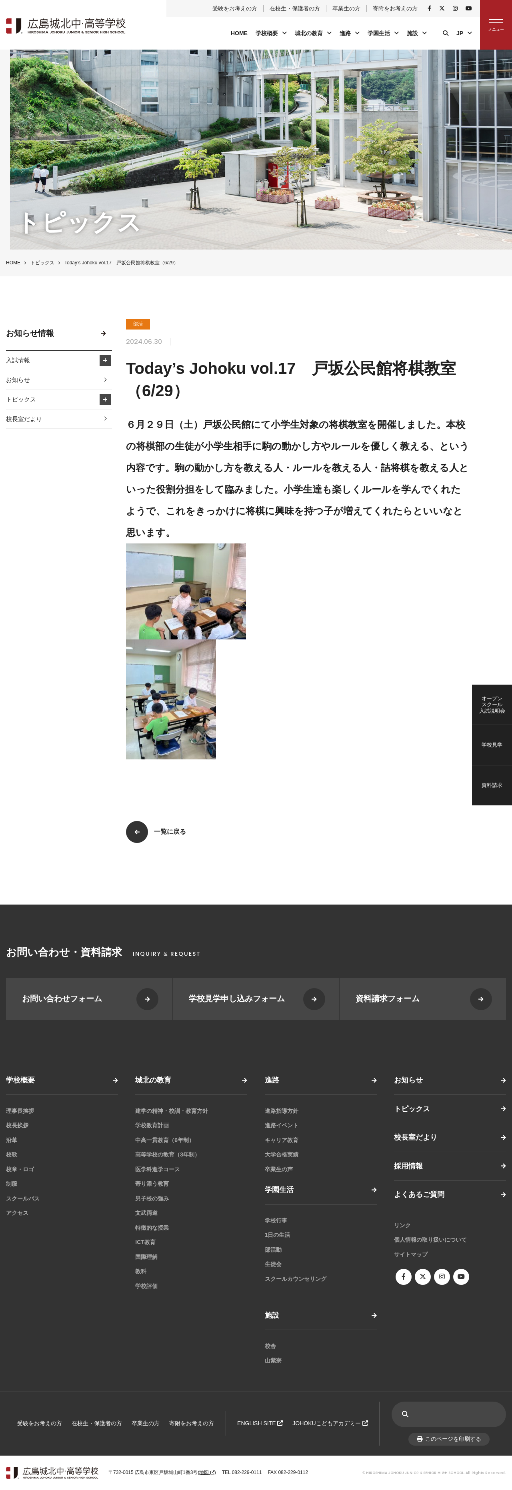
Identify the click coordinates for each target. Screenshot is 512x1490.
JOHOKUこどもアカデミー (330, 1423)
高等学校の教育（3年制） (167, 1154)
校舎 (270, 1346)
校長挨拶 (17, 1125)
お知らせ (18, 379)
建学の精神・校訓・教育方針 (171, 1111)
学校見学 (492, 745)
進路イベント (281, 1125)
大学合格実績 (281, 1154)
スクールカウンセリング (295, 1279)
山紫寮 (273, 1360)
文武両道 (146, 1213)
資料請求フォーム (388, 998)
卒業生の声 (279, 1169)
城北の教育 (309, 33)
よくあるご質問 (419, 1194)
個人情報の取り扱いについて (430, 1239)
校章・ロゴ (20, 1169)
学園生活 (379, 33)
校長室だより (24, 418)
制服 (11, 1183)
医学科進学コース (157, 1169)
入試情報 (18, 360)
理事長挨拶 (20, 1111)
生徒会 (273, 1264)
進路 (345, 33)
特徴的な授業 (152, 1227)
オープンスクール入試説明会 (492, 704)
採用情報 (408, 1166)
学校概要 (267, 33)
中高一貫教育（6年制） (164, 1140)
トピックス (42, 263)
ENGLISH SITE (260, 1423)
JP (459, 33)
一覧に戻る (170, 831)
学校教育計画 (152, 1125)
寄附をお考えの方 (395, 8)
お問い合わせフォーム (62, 998)
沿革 (11, 1140)
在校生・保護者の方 (295, 8)
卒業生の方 (346, 8)
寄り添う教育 (152, 1183)
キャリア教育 (281, 1140)
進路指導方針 (281, 1111)
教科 (140, 1271)
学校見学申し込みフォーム (237, 998)
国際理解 (146, 1257)
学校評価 (146, 1286)
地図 (206, 1472)
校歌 (11, 1154)
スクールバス (23, 1198)
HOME (239, 33)
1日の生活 (277, 1235)
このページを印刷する (449, 1439)
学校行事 (276, 1220)
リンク (402, 1225)
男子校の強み (152, 1198)
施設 (412, 33)
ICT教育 (145, 1242)
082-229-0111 (247, 1472)
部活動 (273, 1249)
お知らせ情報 (30, 333)
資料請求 (492, 785)
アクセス (17, 1213)
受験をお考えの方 (234, 8)
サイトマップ (411, 1254)
